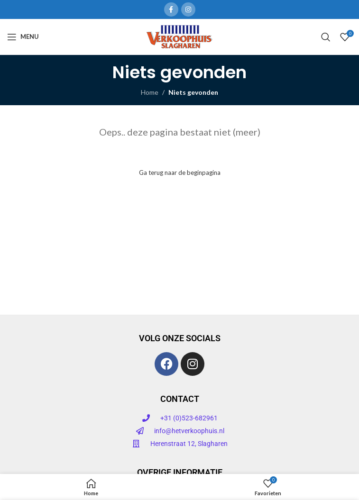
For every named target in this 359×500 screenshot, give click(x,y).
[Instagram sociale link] (188, 9)
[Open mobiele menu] (23, 36)
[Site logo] (179, 36)
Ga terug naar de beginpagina (180, 172)
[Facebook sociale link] (171, 9)
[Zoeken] (325, 36)
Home (149, 92)
